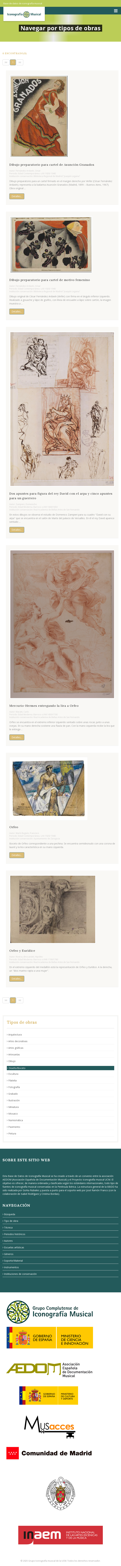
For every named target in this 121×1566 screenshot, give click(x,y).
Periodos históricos (14, 1234)
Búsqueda (9, 1214)
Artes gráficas (15, 1047)
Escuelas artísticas (13, 1247)
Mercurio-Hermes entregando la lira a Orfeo (44, 706)
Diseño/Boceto (16, 1068)
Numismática (15, 1120)
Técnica (8, 1227)
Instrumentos (11, 1267)
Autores (8, 1240)
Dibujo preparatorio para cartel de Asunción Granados (51, 165)
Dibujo (11, 1061)
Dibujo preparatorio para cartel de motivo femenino (49, 280)
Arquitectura (14, 1034)
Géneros (8, 1254)
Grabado (12, 1093)
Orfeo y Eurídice (22, 951)
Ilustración (13, 1100)
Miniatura (13, 1107)
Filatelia (12, 1080)
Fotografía (13, 1087)
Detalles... (17, 196)
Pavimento (13, 1126)
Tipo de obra (10, 1220)
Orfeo (13, 827)
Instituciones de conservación (20, 1274)
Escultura (12, 1073)
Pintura (11, 1133)
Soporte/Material (13, 1260)
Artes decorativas (17, 1041)
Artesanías (13, 1054)
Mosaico (12, 1113)
